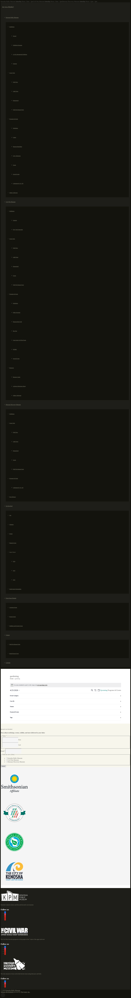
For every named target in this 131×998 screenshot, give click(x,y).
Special (14, 36)
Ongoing (15, 63)
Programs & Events (13, 119)
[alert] (65, 685)
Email (3, 751)
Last (19, 745)
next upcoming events (42, 685)
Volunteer (11, 524)
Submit (3, 766)
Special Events (16, 174)
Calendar (8, 662)
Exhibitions (11, 26)
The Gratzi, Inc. (25, 992)
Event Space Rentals (11, 598)
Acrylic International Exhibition (20, 54)
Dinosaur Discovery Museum (13, 404)
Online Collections (13, 192)
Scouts (14, 165)
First (19, 739)
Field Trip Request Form (18, 109)
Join (10, 515)
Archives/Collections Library (19, 386)
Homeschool (16, 100)
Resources (11, 368)
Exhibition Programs (17, 45)
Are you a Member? (8, 7)
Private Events (12, 616)
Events (11, 678)
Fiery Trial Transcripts (18, 229)
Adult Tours (15, 91)
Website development (7, 992)
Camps (14, 137)
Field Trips (15, 82)
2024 (14, 561)
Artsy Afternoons (17, 156)
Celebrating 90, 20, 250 (18, 183)
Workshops (15, 128)
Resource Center (16, 377)
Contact (8, 635)
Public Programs (16, 312)
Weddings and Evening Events (16, 626)
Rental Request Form (14, 653)
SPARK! (15, 349)
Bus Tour (15, 331)
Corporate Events (13, 607)
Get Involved (9, 506)
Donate (11, 533)
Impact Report (12, 552)
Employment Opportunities (15, 589)
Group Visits (12, 73)
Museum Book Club (17, 321)
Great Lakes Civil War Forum (19, 340)
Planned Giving (12, 543)
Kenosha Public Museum (12, 17)
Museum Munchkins (17, 146)
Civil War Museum (10, 202)
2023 (14, 570)
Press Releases (12, 497)
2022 (14, 579)
